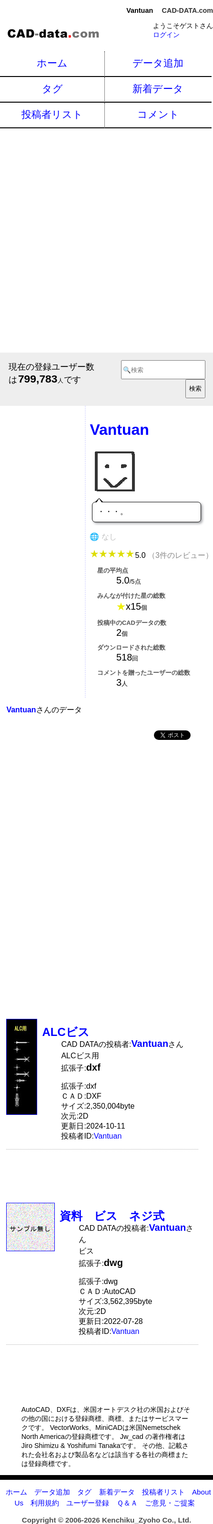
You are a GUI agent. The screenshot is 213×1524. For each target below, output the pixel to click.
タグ (52, 88)
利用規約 (44, 1503)
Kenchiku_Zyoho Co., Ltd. (146, 1520)
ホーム (52, 63)
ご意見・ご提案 (170, 1503)
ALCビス (65, 1032)
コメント (158, 114)
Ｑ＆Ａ (127, 1503)
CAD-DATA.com (187, 10)
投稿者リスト (52, 114)
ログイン (166, 34)
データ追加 (157, 63)
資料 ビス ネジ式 (112, 1215)
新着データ (157, 88)
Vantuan (108, 1136)
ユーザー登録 (87, 1503)
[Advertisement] (106, 239)
